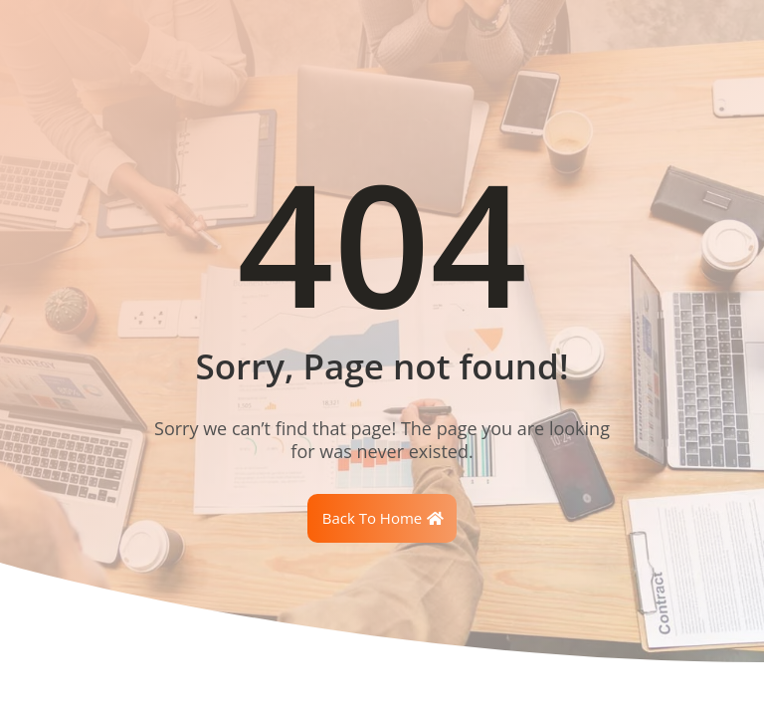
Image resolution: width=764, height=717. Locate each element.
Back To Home (372, 518)
